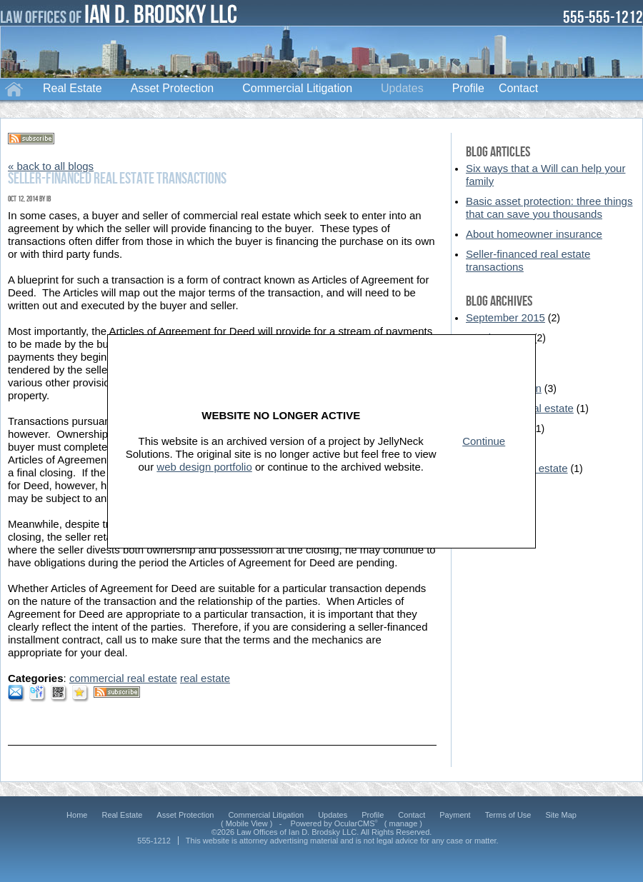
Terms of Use (508, 815)
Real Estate (72, 88)
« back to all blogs (51, 166)
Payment (454, 815)
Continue (483, 441)
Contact (518, 88)
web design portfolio (203, 467)
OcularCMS (356, 823)
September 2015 (505, 317)
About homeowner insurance (534, 234)
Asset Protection (172, 88)
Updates (402, 88)
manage (403, 823)
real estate (205, 678)
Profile (468, 88)
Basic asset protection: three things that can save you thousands (549, 207)
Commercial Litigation (297, 88)
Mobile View (247, 823)
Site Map (560, 815)
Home (14, 88)
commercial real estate (123, 678)
